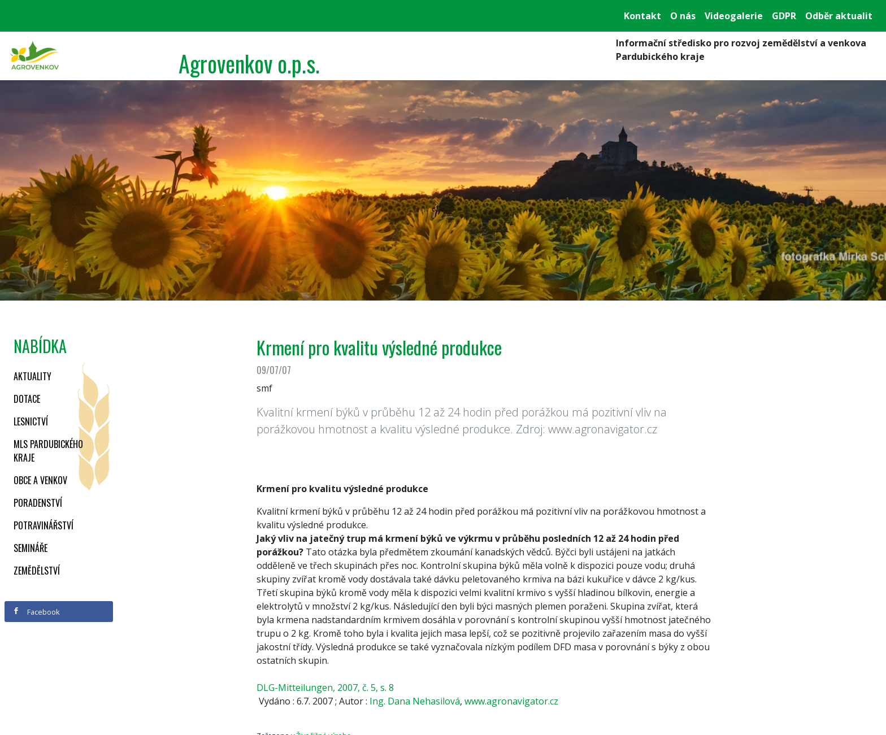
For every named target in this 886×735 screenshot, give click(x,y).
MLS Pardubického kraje (48, 450)
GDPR (784, 16)
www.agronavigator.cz (511, 701)
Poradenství (38, 503)
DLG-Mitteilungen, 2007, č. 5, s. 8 (325, 687)
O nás (683, 16)
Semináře (30, 548)
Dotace (27, 399)
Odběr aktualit (838, 16)
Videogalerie (734, 16)
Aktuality (32, 376)
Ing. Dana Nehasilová (415, 701)
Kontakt (642, 16)
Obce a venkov (40, 480)
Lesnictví (31, 421)
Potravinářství (43, 525)
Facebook (36, 612)
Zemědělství (37, 570)
